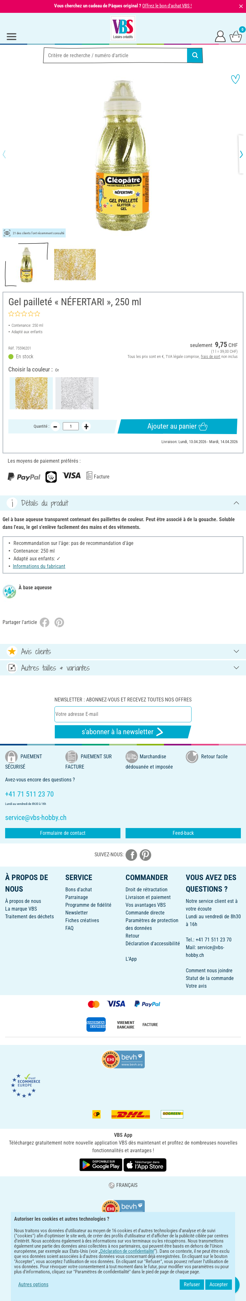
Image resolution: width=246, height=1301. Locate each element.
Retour (132, 936)
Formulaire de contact (63, 833)
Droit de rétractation (147, 890)
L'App (131, 959)
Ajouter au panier (177, 426)
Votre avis (196, 986)
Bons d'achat (78, 890)
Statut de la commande (210, 978)
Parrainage (76, 897)
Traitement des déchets (29, 916)
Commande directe (145, 913)
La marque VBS (21, 909)
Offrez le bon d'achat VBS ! (167, 6)
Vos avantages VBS (146, 905)
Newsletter (76, 913)
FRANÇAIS (123, 1185)
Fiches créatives (82, 920)
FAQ (69, 928)
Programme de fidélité (88, 905)
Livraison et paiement (148, 897)
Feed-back (183, 833)
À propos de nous (23, 901)
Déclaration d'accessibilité (153, 943)
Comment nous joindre (209, 970)
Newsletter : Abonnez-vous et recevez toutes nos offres (123, 700)
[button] (10, 154)
